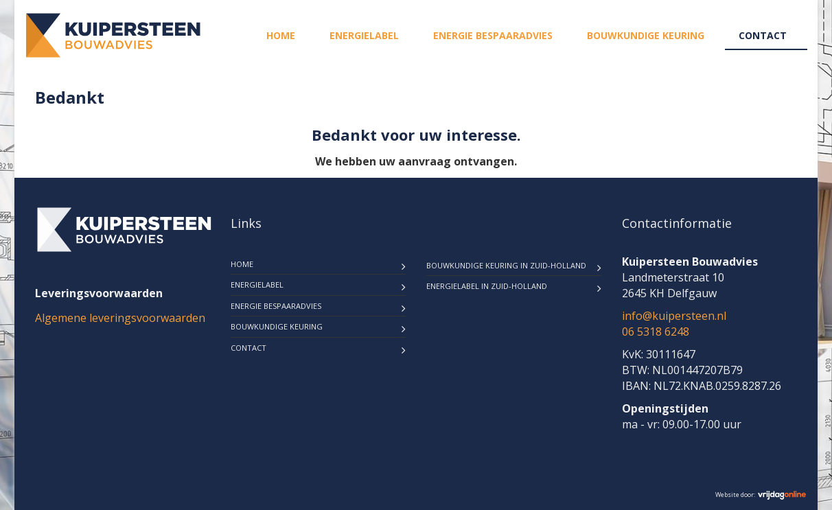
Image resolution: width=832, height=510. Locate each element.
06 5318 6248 (655, 331)
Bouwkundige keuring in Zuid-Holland (506, 265)
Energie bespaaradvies (493, 35)
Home (280, 35)
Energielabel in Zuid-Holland (486, 286)
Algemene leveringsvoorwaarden (120, 317)
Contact (763, 35)
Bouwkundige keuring (645, 35)
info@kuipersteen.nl (674, 315)
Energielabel (364, 35)
